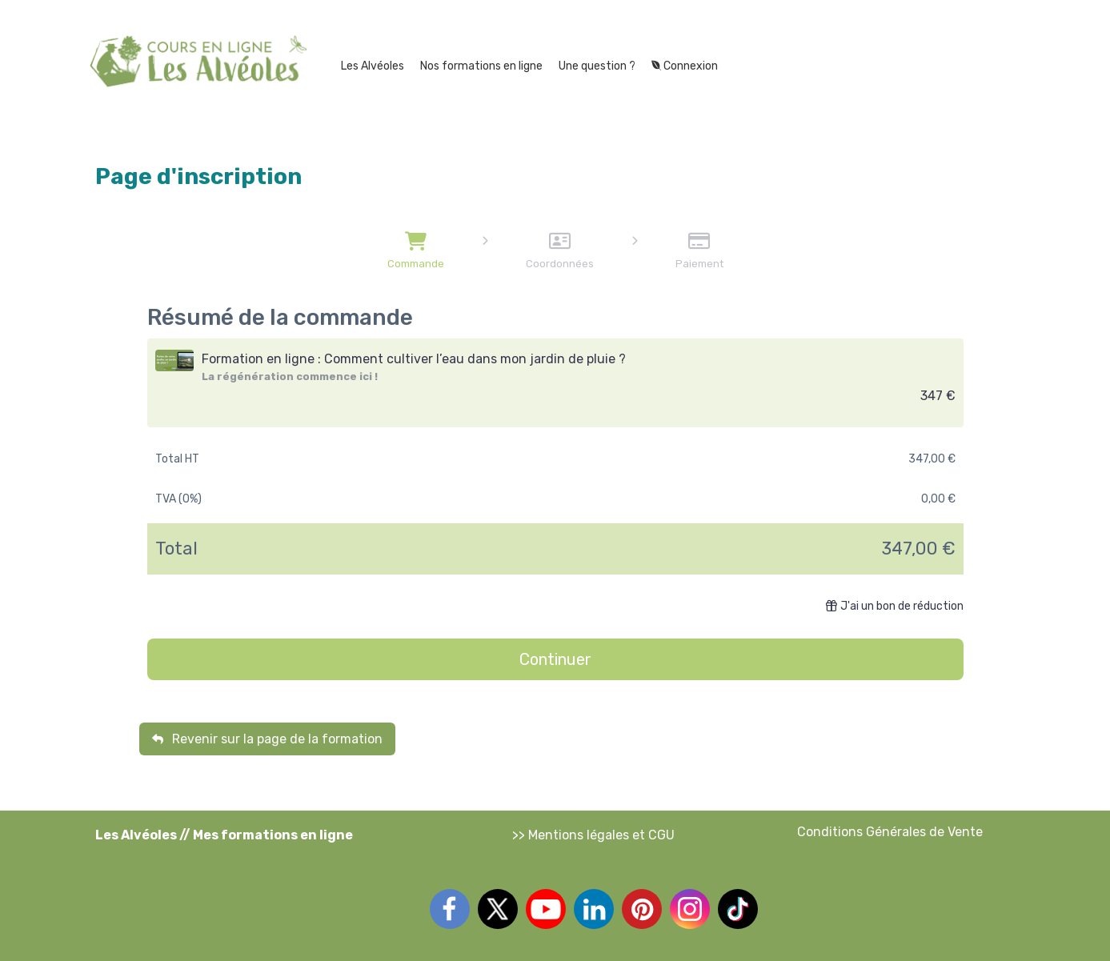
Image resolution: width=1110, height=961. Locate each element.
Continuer (555, 659)
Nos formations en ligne (481, 66)
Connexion (684, 66)
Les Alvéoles (372, 66)
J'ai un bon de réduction (895, 606)
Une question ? (597, 66)
